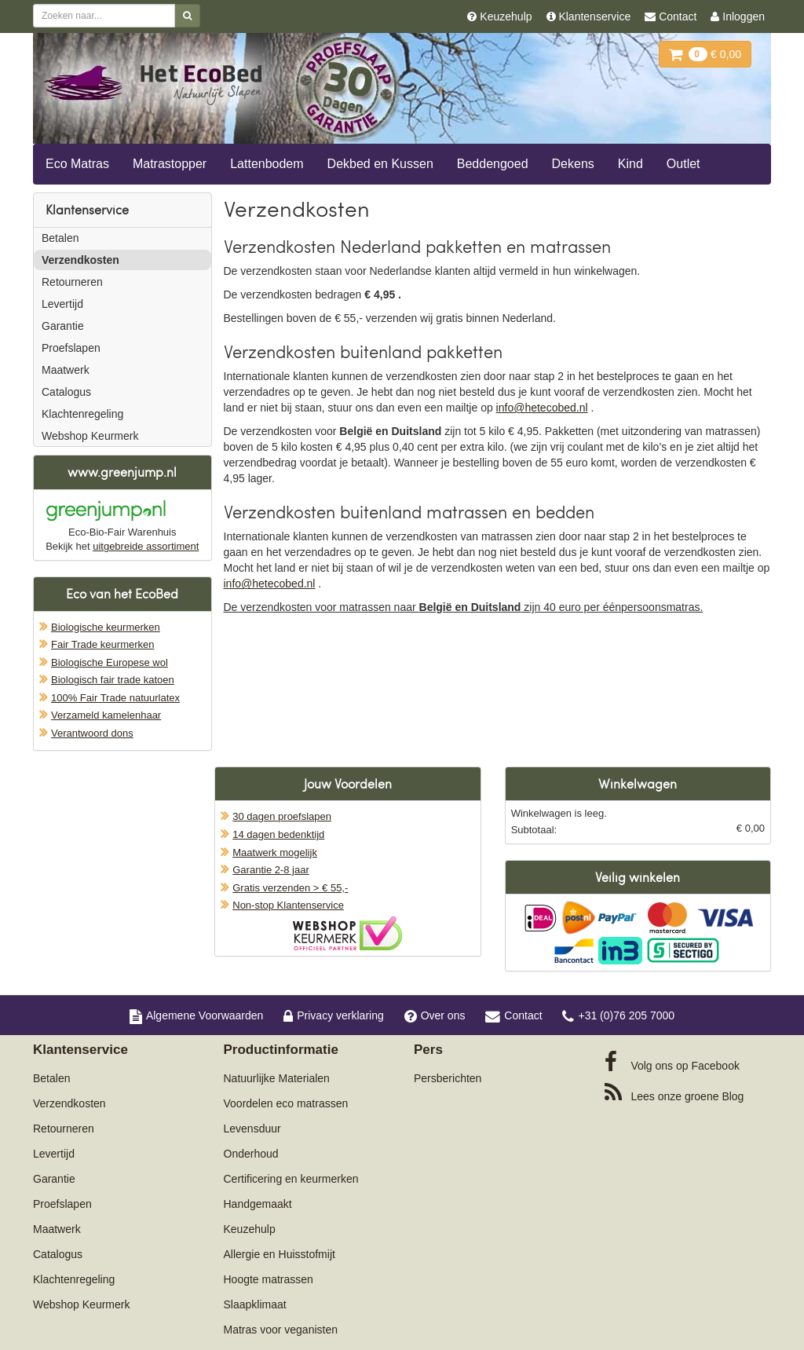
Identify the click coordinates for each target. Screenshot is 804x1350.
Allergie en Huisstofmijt (279, 1254)
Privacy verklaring (333, 1015)
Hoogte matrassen (268, 1279)
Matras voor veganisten (281, 1329)
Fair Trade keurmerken (103, 644)
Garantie (63, 326)
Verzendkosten (80, 260)
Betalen (60, 238)
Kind (630, 163)
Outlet (683, 163)
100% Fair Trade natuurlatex (115, 698)
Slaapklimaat (255, 1304)
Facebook (672, 1062)
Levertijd (62, 304)
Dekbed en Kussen (380, 163)
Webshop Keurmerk (90, 436)
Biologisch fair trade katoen (112, 680)
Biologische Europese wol (109, 662)
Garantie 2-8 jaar (270, 870)
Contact (513, 1015)
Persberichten (447, 1078)
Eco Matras (77, 163)
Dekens (573, 163)
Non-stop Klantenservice (288, 905)
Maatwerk (66, 370)
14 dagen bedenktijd (278, 834)
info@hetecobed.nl (542, 407)
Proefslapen (71, 348)
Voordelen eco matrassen (286, 1103)
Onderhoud (251, 1153)
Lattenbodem (266, 163)
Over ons (435, 1015)
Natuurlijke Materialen (277, 1078)
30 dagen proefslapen (281, 816)
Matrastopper (169, 163)
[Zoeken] (187, 15)
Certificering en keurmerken (291, 1179)
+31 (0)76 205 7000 (618, 1015)
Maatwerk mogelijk (274, 852)
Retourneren (72, 282)
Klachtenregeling (82, 414)
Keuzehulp (250, 1229)
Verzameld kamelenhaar (106, 715)
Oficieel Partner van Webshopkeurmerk (347, 933)
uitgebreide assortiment (146, 546)
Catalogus (66, 392)
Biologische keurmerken (105, 627)
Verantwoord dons (92, 733)
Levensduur (252, 1128)
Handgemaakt (258, 1204)
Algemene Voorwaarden (196, 1015)
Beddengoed (492, 163)
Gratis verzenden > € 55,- (290, 888)
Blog (674, 1092)
